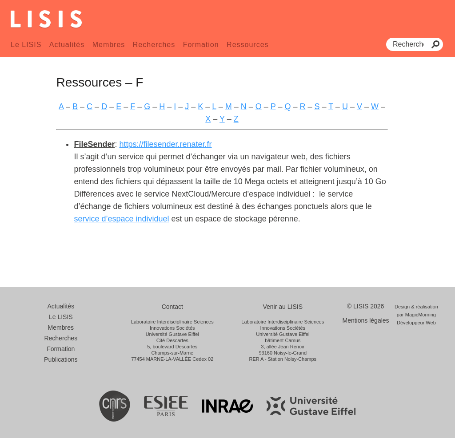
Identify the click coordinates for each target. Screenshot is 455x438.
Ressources (247, 44)
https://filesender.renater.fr (165, 144)
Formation (201, 44)
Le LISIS (26, 44)
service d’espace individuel (121, 218)
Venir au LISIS (283, 306)
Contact (172, 306)
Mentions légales (366, 320)
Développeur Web (416, 322)
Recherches (154, 44)
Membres (108, 44)
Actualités (66, 44)
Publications (61, 359)
